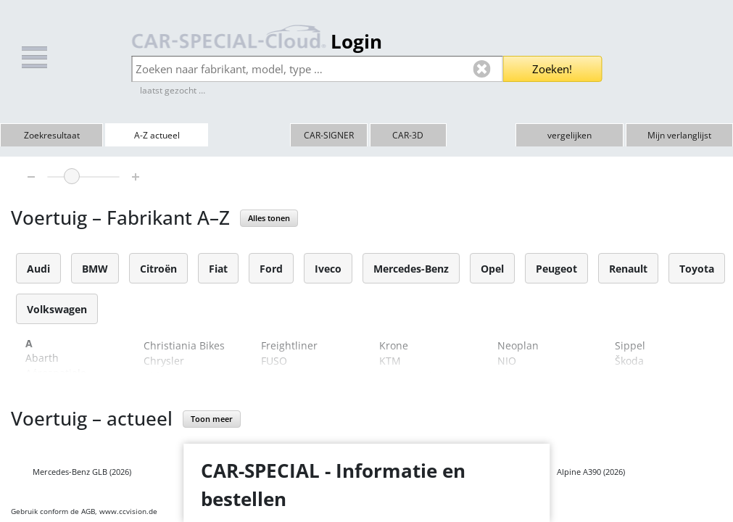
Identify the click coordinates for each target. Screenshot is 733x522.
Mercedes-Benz (411, 269)
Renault (628, 269)
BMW (95, 269)
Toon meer (212, 418)
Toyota (696, 269)
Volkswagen (57, 309)
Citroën (158, 269)
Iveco (328, 269)
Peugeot (556, 269)
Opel (492, 269)
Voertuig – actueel (92, 418)
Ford (271, 269)
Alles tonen (269, 217)
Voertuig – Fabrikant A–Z (120, 217)
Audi (38, 269)
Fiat (218, 269)
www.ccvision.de (128, 511)
